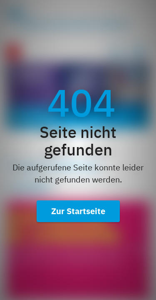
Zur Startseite (78, 211)
